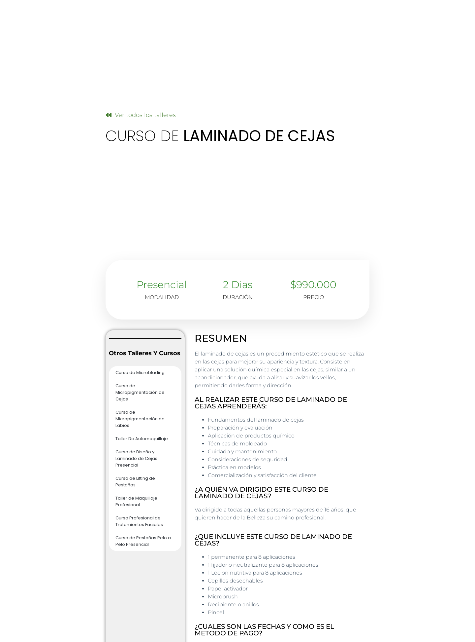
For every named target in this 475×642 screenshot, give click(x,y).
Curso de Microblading (140, 372)
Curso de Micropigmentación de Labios (140, 419)
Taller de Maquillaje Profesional (136, 501)
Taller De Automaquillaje (141, 438)
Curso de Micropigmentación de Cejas (140, 392)
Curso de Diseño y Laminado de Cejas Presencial (136, 458)
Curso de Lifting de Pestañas (135, 481)
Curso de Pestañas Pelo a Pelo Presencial (143, 541)
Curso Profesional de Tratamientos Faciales (139, 521)
